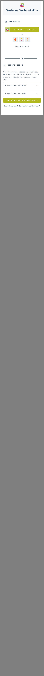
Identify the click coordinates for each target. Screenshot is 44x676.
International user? (11, 106)
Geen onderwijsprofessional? (29, 106)
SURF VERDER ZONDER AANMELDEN (22, 100)
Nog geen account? (22, 46)
